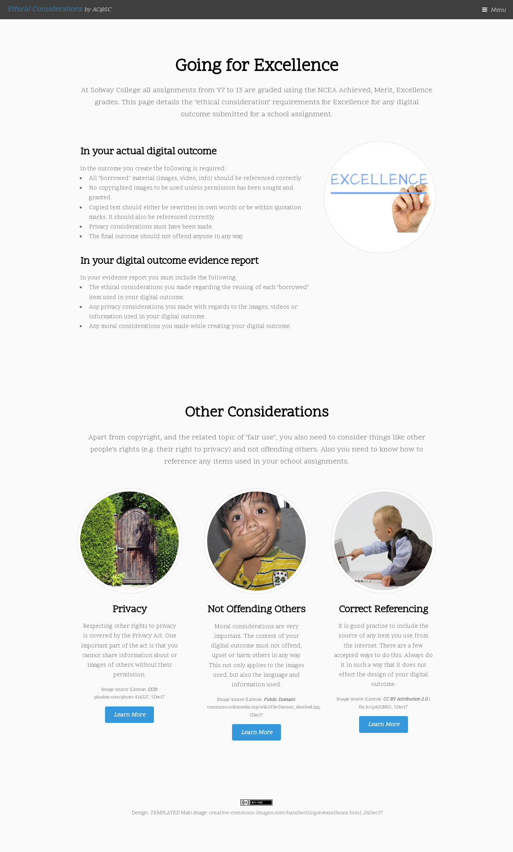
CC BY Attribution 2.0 (405, 699)
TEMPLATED (165, 813)
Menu (498, 10)
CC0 (152, 689)
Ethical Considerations (59, 9)
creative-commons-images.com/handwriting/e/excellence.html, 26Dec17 (295, 813)
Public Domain (279, 699)
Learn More (129, 715)
